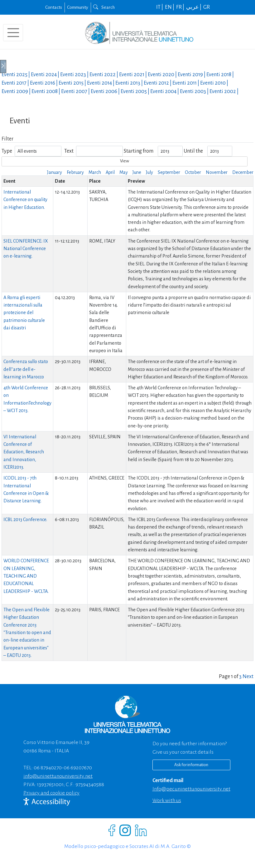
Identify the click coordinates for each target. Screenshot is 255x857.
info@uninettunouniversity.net (58, 776)
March (95, 172)
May (123, 172)
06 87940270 (48, 768)
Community (77, 7)
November (217, 172)
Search (104, 7)
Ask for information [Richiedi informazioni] (191, 764)
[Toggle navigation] (13, 32)
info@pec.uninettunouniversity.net (191, 789)
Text (69, 151)
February (75, 172)
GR (206, 7)
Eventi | (16, 74)
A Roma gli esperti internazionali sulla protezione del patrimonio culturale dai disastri (24, 312)
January (54, 172)
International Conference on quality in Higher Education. (25, 200)
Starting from (138, 151)
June (136, 172)
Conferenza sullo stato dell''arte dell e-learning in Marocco (25, 369)
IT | (160, 7)
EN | (170, 7)
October (193, 172)
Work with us (166, 800)
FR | (180, 7)
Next (248, 676)
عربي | (194, 7)
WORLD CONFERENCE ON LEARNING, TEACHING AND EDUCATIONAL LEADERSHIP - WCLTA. (26, 575)
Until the (193, 151)
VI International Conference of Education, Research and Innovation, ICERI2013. (23, 452)
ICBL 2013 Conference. (25, 519)
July (149, 172)
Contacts (53, 7)
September (169, 172)
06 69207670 (78, 768)
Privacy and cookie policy (51, 793)
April (110, 172)
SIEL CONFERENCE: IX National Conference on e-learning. (25, 249)
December (242, 172)
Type (7, 151)
